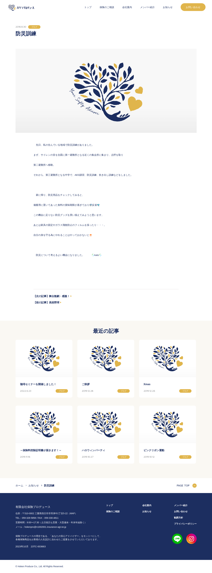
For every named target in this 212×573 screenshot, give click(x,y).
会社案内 (127, 7)
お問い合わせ (193, 7)
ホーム (19, 485)
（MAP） (72, 513)
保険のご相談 (107, 7)
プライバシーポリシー (185, 523)
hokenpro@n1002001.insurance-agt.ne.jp (45, 527)
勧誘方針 (178, 517)
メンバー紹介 (147, 7)
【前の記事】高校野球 (46, 302)
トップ (88, 7)
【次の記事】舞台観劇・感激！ (51, 296)
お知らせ (168, 7)
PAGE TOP (187, 486)
